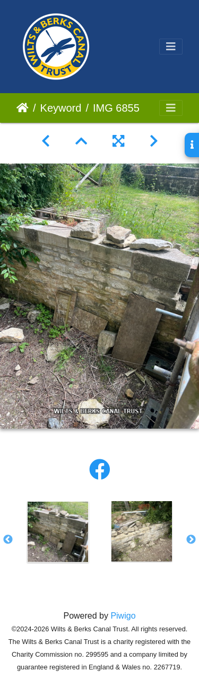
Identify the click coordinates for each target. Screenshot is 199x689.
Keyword (61, 108)
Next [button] (191, 539)
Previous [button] (8, 539)
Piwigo (122, 615)
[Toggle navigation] (171, 47)
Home (22, 108)
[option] (58, 532)
